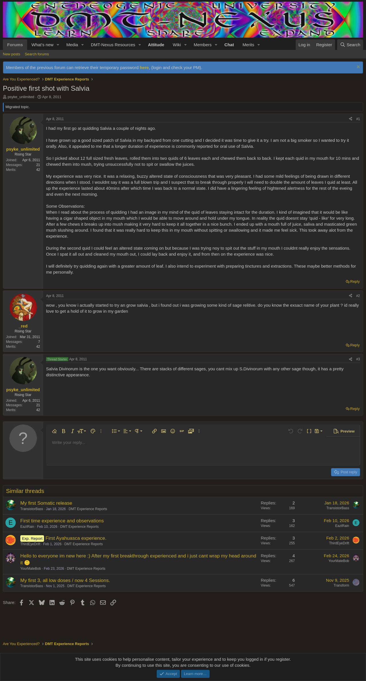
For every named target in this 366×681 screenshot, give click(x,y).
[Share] (350, 119)
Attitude (156, 44)
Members (203, 44)
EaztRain (27, 527)
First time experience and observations (62, 521)
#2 (358, 296)
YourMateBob (30, 569)
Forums (15, 44)
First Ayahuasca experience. (75, 538)
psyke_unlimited (21, 97)
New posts (11, 54)
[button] (58, 44)
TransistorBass (31, 509)
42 (38, 170)
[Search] (350, 44)
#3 (358, 359)
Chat (229, 44)
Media (72, 44)
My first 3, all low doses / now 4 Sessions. (65, 580)
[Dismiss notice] (357, 67)
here (144, 67)
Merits (248, 44)
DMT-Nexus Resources (113, 44)
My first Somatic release (46, 503)
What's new (42, 44)
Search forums (37, 54)
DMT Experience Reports (88, 509)
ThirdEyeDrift (30, 544)
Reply (355, 281)
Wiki (177, 44)
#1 (358, 119)
